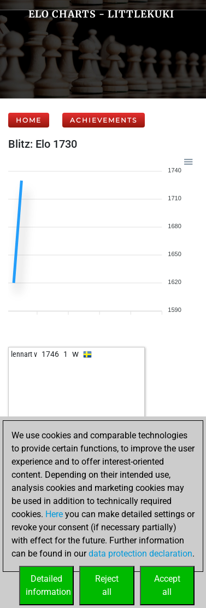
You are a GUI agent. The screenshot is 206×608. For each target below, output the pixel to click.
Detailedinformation (48, 585)
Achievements (103, 120)
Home (29, 120)
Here (54, 514)
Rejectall (107, 585)
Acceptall (167, 585)
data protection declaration (140, 553)
